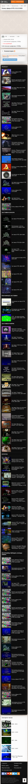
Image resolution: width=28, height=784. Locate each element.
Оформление (14, 5)
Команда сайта (18, 763)
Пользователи (17, 767)
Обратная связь (6, 767)
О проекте (4, 763)
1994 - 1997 (23, 5)
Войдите (5, 55)
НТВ (8, 5)
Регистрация (20, 1)
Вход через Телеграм (10, 59)
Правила (16, 765)
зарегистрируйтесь (13, 55)
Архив (3, 5)
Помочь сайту (5, 765)
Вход (13, 1)
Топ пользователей (7, 770)
